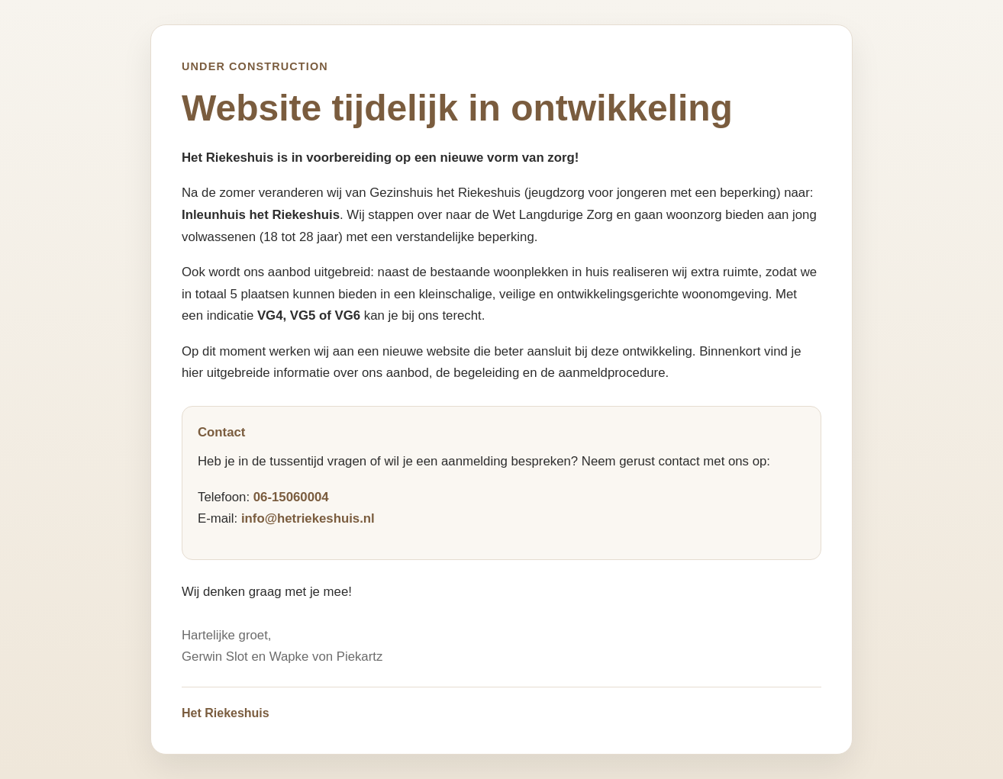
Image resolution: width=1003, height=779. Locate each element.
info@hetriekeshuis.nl (308, 518)
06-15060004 (291, 497)
